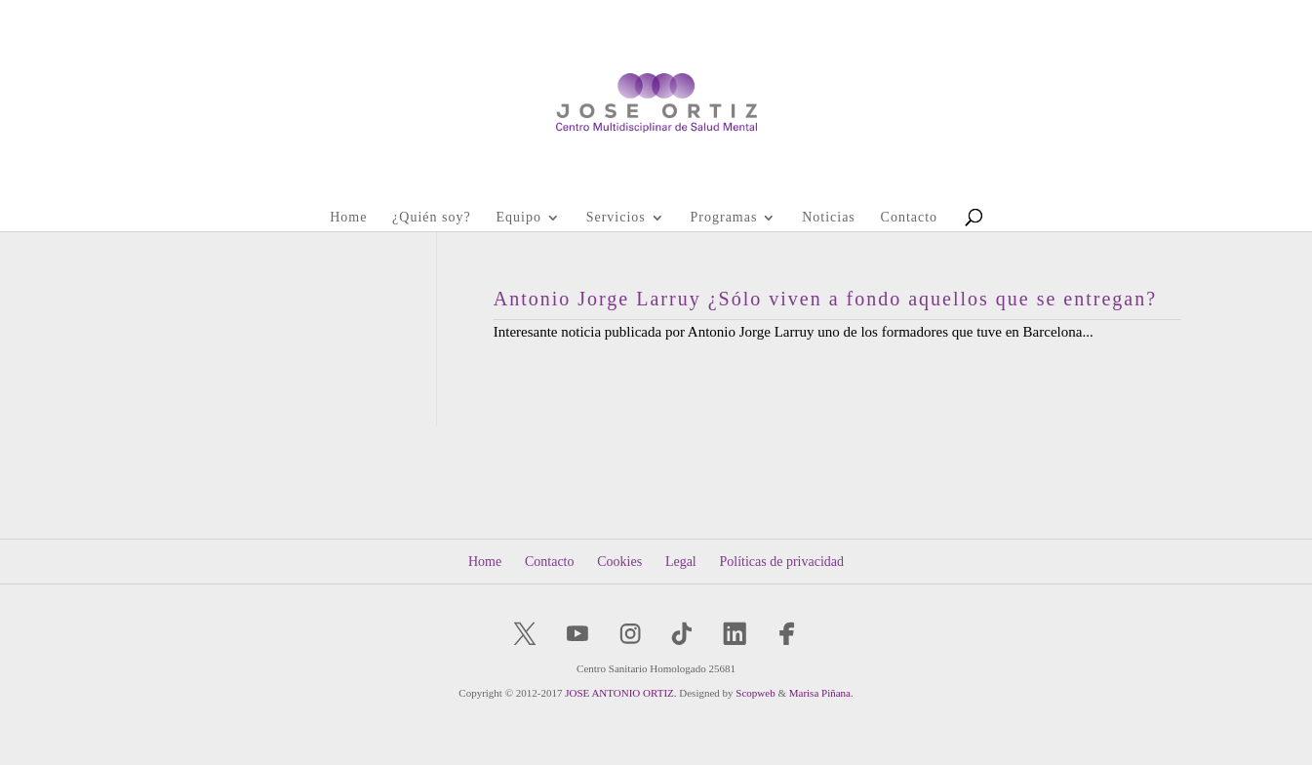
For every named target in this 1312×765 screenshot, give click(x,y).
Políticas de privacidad (782, 561)
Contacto (909, 217)
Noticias (828, 217)
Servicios (616, 217)
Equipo (518, 217)
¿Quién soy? (431, 217)
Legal (680, 561)
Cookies (619, 561)
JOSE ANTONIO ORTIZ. (620, 693)
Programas (724, 217)
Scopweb (755, 693)
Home (348, 217)
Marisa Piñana (820, 693)
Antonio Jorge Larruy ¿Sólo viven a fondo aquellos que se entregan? (825, 298)
